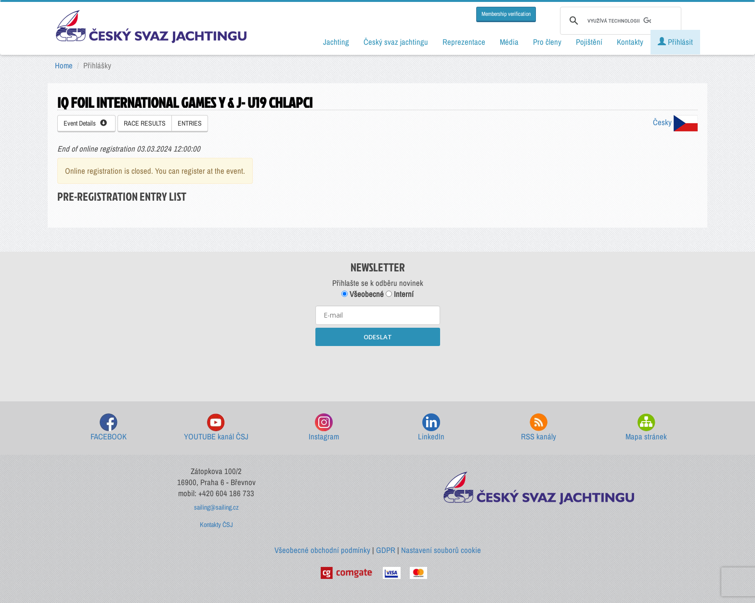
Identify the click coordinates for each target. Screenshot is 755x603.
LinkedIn (431, 427)
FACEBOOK (109, 427)
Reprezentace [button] (464, 42)
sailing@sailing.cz (216, 507)
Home (64, 65)
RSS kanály (538, 427)
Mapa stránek (646, 427)
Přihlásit (675, 42)
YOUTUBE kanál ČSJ (216, 427)
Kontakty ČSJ (216, 524)
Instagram (324, 427)
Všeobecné (362, 294)
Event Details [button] (85, 123)
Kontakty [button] (630, 42)
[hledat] (619, 20)
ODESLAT (378, 337)
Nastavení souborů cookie (441, 550)
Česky (675, 122)
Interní (400, 294)
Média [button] (509, 42)
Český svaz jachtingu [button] (396, 42)
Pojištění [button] (589, 42)
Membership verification (506, 14)
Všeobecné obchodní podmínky (322, 550)
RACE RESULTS (145, 123)
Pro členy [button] (547, 42)
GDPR (385, 550)
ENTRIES (190, 123)
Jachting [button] (336, 42)
